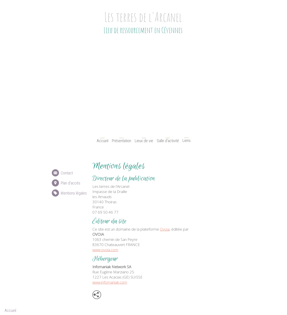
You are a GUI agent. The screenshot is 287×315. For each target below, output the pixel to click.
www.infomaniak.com (109, 282)
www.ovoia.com (105, 249)
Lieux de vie (144, 140)
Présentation (121, 140)
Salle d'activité (168, 140)
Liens (187, 140)
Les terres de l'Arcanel (143, 17)
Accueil (102, 140)
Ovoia (165, 229)
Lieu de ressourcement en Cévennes (142, 30)
